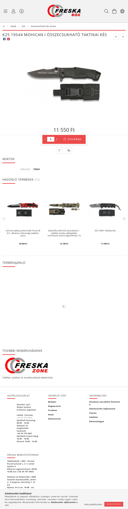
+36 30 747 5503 (24, 417)
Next (123, 218)
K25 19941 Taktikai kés (105, 230)
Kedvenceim (54, 419)
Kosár (51, 414)
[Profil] (13, 11)
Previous (4, 218)
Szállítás (93, 417)
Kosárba (74, 139)
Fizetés (93, 413)
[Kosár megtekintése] (114, 11)
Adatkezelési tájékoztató (102, 408)
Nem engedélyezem (93, 504)
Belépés (52, 402)
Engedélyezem (114, 504)
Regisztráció (54, 406)
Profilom (52, 410)
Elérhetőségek (96, 421)
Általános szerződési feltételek (104, 403)
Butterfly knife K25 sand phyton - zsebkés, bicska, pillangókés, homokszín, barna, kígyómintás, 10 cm (64, 233)
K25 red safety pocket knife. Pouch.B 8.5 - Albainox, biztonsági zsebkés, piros (23, 233)
